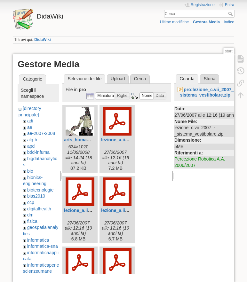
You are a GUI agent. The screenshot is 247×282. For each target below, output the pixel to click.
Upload (118, 78)
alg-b (32, 139)
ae (29, 127)
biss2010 (36, 196)
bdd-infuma (38, 152)
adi (30, 120)
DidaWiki (42, 39)
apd (31, 146)
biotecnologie (40, 189)
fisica (32, 221)
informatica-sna (42, 246)
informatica (38, 240)
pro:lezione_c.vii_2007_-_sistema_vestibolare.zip (206, 92)
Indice (229, 22)
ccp (30, 202)
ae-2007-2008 (41, 133)
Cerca (231, 14)
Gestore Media (206, 22)
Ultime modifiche (174, 22)
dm (30, 214)
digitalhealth (39, 208)
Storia (210, 78)
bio (30, 171)
